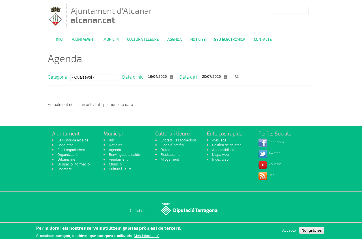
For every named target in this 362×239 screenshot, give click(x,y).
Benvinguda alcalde (73, 140)
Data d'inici (133, 77)
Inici (59, 39)
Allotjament (170, 159)
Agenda (174, 39)
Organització (67, 154)
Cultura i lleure (120, 168)
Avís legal (219, 140)
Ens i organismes (71, 149)
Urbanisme (66, 159)
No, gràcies (311, 231)
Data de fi (189, 77)
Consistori (65, 144)
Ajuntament (83, 39)
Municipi (111, 39)
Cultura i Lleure (143, 39)
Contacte (263, 39)
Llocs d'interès (172, 144)
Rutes (165, 149)
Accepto (289, 231)
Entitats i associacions (179, 140)
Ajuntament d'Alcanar (111, 15)
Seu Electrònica (229, 39)
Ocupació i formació (73, 164)
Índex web (220, 159)
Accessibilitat (223, 149)
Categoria (57, 77)
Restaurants (170, 154)
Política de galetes (227, 144)
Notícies (198, 39)
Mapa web (220, 154)
